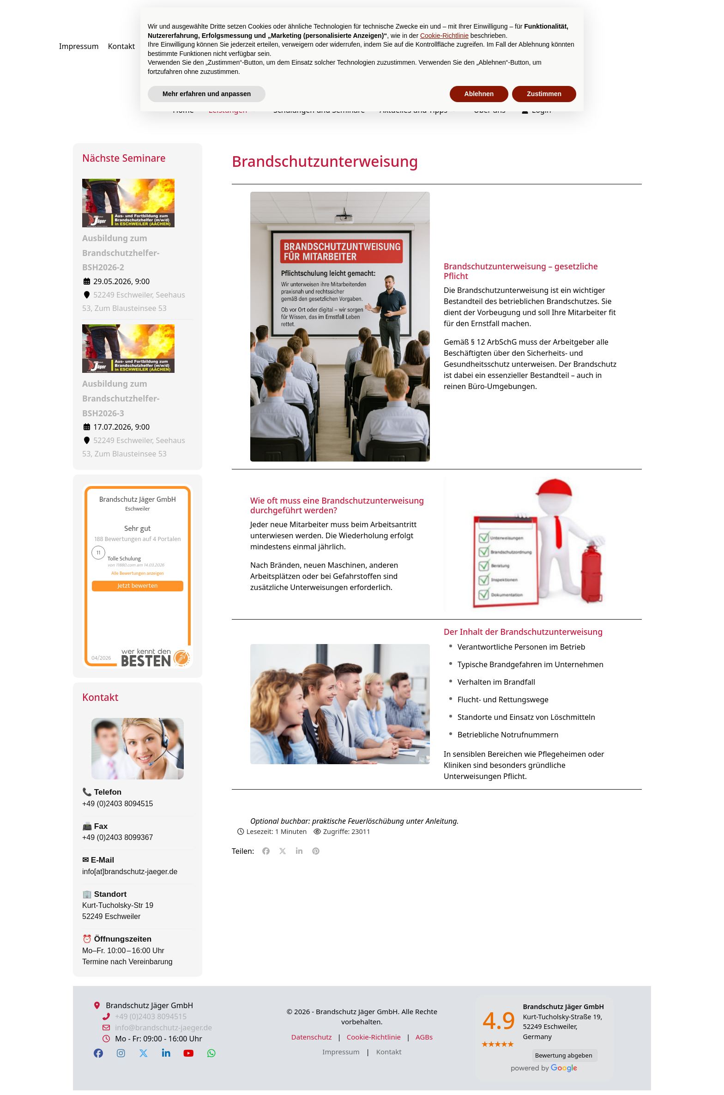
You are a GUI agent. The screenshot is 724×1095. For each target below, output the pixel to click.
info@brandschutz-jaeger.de (163, 1027)
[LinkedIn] (166, 1053)
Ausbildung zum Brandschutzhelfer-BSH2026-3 (128, 371)
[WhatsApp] (211, 1053)
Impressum (341, 1051)
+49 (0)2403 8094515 (117, 804)
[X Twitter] (143, 1053)
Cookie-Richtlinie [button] (444, 35)
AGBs (424, 1036)
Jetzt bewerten (138, 586)
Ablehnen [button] (479, 93)
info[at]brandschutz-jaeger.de (129, 872)
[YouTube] (188, 1053)
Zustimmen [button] (544, 93)
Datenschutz (312, 1036)
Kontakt (389, 1051)
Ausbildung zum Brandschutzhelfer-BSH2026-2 (128, 226)
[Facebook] (98, 1053)
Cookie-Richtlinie (375, 1036)
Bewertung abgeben (562, 1055)
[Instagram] (121, 1053)
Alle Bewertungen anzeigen (137, 573)
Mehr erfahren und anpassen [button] (207, 93)
